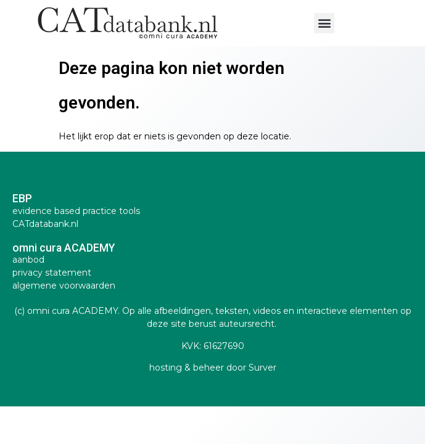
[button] (324, 23)
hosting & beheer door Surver (212, 367)
